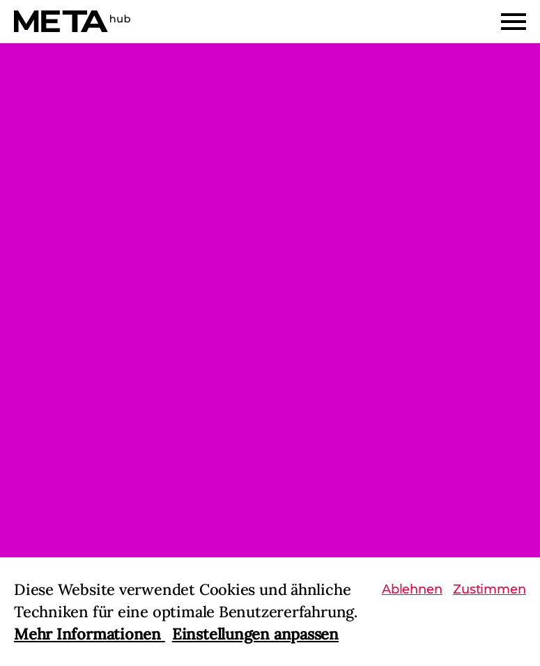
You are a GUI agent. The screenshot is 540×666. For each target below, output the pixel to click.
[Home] (72, 21)
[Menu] (513, 21)
